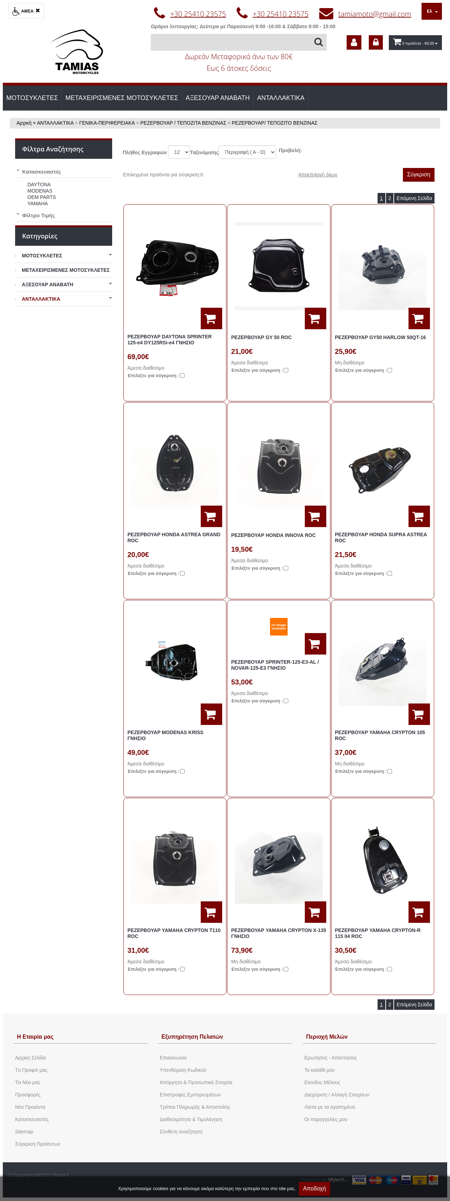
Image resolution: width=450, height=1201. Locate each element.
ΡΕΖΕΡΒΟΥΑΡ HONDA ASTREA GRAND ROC (173, 537)
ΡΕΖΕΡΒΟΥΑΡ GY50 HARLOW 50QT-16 (380, 337)
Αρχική (24, 123)
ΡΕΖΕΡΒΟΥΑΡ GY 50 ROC (261, 337)
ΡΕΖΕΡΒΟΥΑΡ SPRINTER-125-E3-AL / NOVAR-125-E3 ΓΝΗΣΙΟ (275, 665)
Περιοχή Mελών (327, 1037)
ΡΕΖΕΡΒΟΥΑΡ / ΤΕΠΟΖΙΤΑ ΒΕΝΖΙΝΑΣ (183, 123)
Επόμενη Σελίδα (414, 198)
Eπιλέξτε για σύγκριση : (153, 375)
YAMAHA (37, 203)
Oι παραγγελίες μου (325, 1119)
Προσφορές (27, 1094)
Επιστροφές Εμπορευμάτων (190, 1094)
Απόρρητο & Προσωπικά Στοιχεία (196, 1082)
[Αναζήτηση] (239, 42)
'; (179, 152)
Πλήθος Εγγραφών (145, 152)
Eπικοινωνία (173, 1058)
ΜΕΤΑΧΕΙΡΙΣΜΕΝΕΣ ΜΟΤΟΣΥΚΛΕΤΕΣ (121, 97)
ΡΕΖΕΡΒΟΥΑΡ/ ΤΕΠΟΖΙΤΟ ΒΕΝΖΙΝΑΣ (274, 123)
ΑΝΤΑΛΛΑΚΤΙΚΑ (280, 97)
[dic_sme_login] (376, 42)
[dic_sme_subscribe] (354, 42)
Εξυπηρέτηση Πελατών (192, 1037)
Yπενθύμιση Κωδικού (183, 1070)
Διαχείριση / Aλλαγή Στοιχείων (336, 1094)
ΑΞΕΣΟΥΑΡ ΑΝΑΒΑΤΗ (218, 97)
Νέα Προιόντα (30, 1107)
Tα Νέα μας (27, 1082)
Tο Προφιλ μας (31, 1070)
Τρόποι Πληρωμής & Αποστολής (195, 1107)
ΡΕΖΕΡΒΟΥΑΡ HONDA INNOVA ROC (273, 535)
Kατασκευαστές (32, 1119)
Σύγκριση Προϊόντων (37, 1144)
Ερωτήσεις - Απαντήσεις (330, 1058)
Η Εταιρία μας (35, 1037)
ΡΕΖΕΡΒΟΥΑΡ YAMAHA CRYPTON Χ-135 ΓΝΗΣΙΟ (278, 933)
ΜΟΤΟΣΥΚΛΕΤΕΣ (32, 97)
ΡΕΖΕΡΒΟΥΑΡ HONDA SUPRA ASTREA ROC (381, 537)
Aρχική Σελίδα (30, 1058)
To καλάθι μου (319, 1070)
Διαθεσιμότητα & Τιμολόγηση (191, 1119)
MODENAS (39, 191)
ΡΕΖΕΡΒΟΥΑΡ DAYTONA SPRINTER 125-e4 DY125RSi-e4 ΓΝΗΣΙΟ (169, 339)
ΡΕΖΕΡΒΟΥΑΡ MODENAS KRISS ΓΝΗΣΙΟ (165, 735)
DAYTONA (39, 184)
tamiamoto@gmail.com (374, 14)
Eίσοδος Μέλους (322, 1082)
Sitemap (24, 1131)
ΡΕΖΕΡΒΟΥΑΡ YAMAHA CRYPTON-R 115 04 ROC (378, 933)
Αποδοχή (314, 1188)
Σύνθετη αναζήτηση (181, 1131)
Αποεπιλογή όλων (317, 174)
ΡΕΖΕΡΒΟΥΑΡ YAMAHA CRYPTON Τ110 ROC (173, 933)
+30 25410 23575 (198, 14)
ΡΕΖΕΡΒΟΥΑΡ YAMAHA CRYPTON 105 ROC (380, 735)
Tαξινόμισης (204, 152)
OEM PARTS (41, 197)
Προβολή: (290, 150)
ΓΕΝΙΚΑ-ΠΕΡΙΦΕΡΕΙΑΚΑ (107, 123)
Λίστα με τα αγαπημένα (329, 1107)
